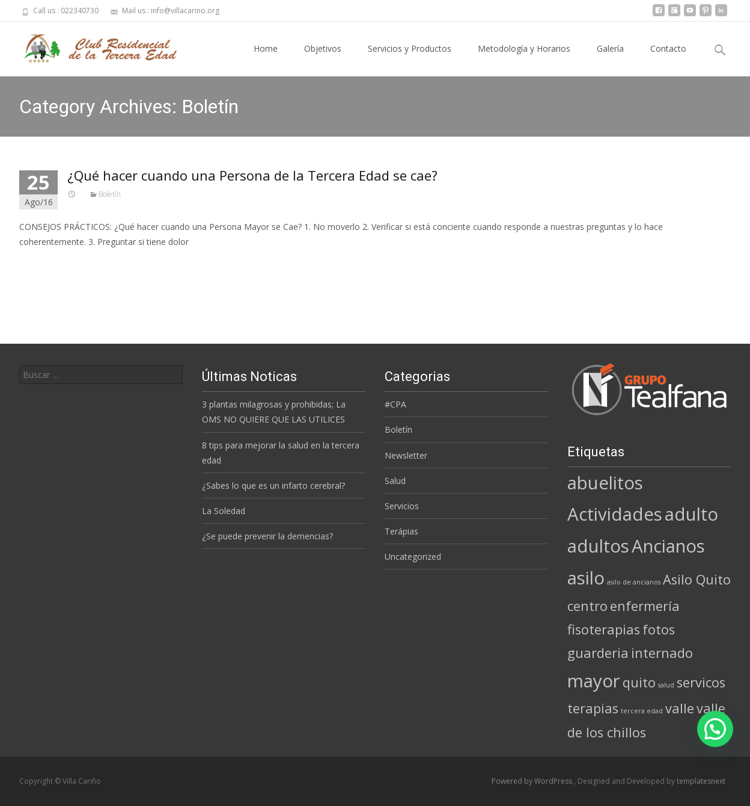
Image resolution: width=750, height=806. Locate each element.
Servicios (402, 506)
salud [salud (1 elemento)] (666, 685)
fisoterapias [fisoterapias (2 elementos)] (603, 629)
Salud (395, 480)
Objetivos (322, 59)
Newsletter (406, 455)
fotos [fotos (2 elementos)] (658, 629)
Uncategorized (413, 556)
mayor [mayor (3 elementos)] (593, 681)
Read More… (46, 264)
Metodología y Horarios (524, 59)
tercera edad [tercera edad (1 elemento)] (642, 711)
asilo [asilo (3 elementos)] (586, 578)
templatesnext (701, 781)
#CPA (395, 404)
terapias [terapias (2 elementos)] (592, 708)
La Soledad (223, 510)
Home (266, 59)
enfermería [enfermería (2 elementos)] (645, 606)
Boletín (110, 194)
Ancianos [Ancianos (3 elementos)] (668, 546)
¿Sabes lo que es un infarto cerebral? (273, 485)
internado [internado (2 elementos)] (662, 653)
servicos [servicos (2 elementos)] (701, 682)
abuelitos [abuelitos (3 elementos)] (605, 483)
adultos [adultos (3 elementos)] (598, 546)
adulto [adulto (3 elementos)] (691, 514)
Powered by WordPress (533, 781)
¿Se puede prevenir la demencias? (267, 536)
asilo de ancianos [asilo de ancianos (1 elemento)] (633, 582)
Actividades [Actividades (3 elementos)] (614, 514)
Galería (610, 59)
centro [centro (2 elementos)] (587, 606)
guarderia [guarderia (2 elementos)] (598, 653)
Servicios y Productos (409, 59)
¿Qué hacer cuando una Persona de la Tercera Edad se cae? (252, 175)
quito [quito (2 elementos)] (639, 682)
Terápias (401, 531)
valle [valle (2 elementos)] (679, 708)
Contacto (668, 59)
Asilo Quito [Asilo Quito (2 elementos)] (697, 579)
